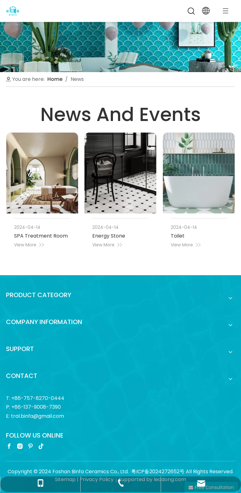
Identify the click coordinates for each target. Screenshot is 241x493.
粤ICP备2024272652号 (158, 471)
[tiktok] (41, 446)
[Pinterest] (30, 446)
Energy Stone (108, 235)
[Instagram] (20, 446)
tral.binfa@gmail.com (37, 416)
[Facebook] (9, 446)
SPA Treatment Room (41, 235)
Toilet (178, 235)
